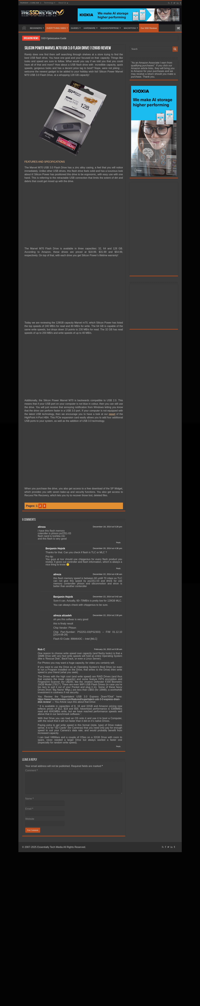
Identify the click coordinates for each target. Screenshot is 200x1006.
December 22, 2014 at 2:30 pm (107, 615)
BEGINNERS (36, 28)
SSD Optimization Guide (53, 38)
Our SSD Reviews (149, 28)
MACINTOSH (130, 28)
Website (29, 819)
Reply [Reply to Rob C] (118, 746)
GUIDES (75, 28)
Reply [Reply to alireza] (118, 542)
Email (29, 808)
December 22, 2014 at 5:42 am (107, 596)
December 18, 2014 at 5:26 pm (107, 527)
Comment (31, 770)
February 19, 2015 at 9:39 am (108, 649)
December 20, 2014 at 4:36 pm (107, 548)
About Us (62, 3)
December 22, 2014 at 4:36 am (107, 574)
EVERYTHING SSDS (56, 28)
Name (29, 798)
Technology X (49, 3)
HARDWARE (89, 28)
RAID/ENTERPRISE (109, 28)
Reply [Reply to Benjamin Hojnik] (118, 568)
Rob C (41, 649)
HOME (24, 27)
